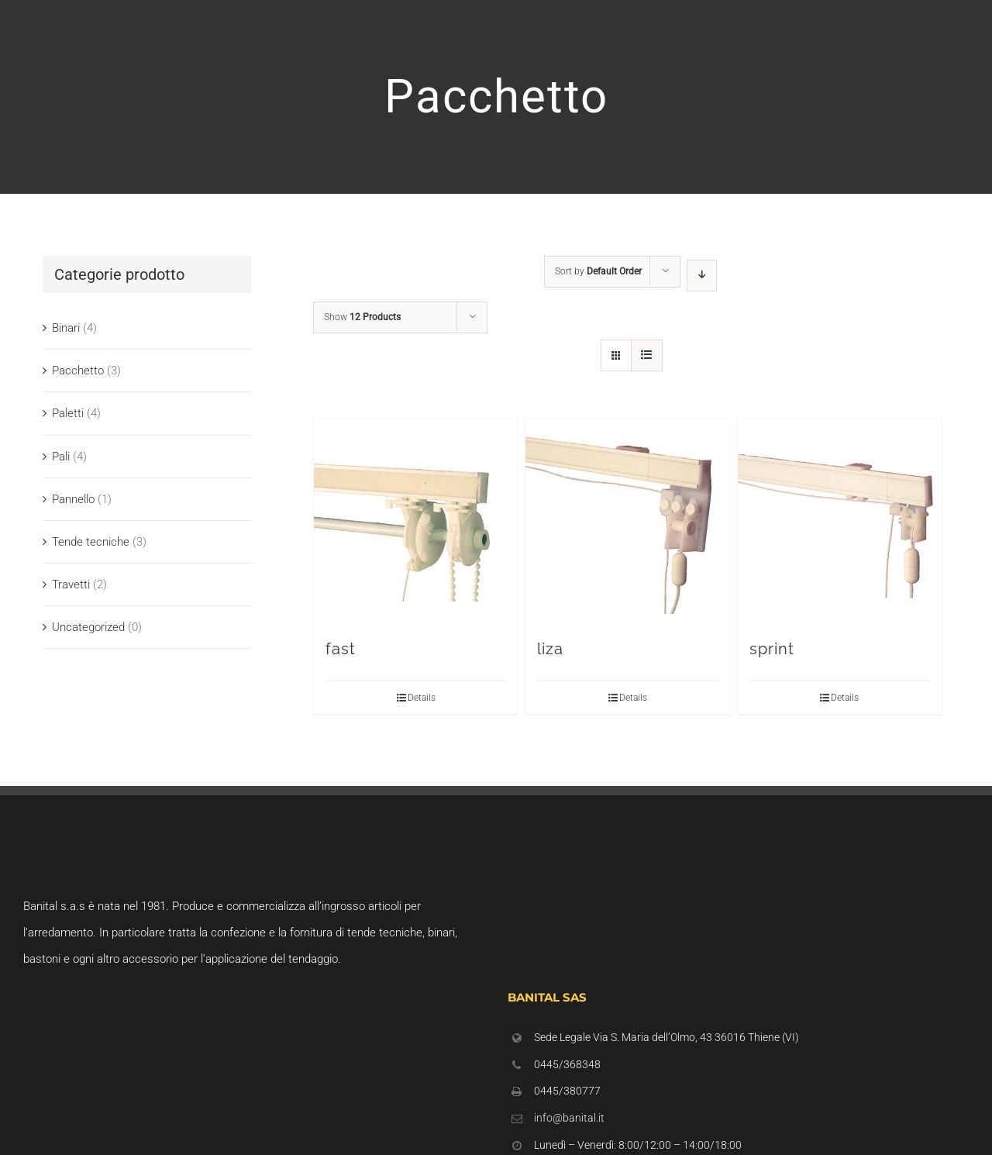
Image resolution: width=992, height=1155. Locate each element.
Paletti (68, 413)
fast (341, 649)
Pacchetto (78, 371)
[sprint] (840, 520)
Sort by (598, 271)
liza (550, 649)
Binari (66, 328)
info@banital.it (569, 1118)
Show (362, 317)
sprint (771, 649)
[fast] (416, 520)
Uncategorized (88, 627)
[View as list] (647, 355)
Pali (61, 457)
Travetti (71, 584)
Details (422, 697)
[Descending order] (702, 275)
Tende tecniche (90, 542)
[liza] (627, 520)
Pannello (73, 499)
